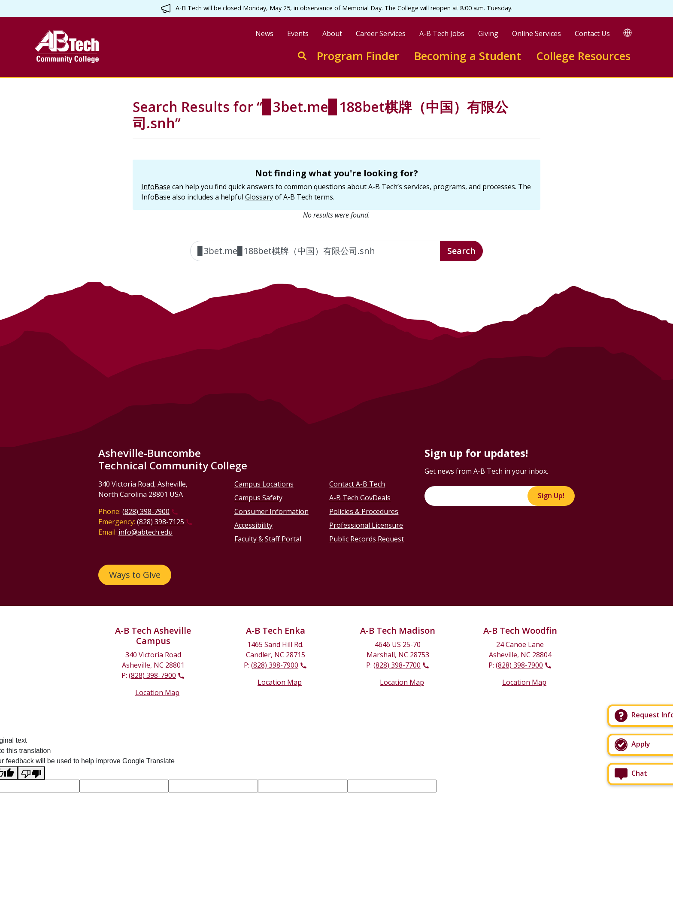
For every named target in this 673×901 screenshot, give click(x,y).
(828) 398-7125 (160, 521)
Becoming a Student (467, 55)
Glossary (259, 197)
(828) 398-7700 (397, 665)
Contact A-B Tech (357, 484)
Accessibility (253, 525)
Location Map (157, 692)
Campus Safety (258, 497)
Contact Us (592, 33)
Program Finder (358, 55)
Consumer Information (271, 511)
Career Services (381, 33)
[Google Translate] (627, 32)
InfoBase (155, 186)
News (264, 33)
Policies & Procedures (363, 511)
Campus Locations (264, 484)
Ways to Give (135, 575)
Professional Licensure (366, 525)
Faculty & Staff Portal (267, 539)
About (332, 33)
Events (298, 33)
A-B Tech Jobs (441, 33)
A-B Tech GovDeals (360, 497)
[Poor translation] (31, 773)
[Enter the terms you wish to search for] (315, 251)
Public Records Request (366, 539)
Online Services (536, 33)
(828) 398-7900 (146, 511)
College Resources (583, 55)
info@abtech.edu (145, 532)
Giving (488, 33)
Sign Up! (551, 495)
